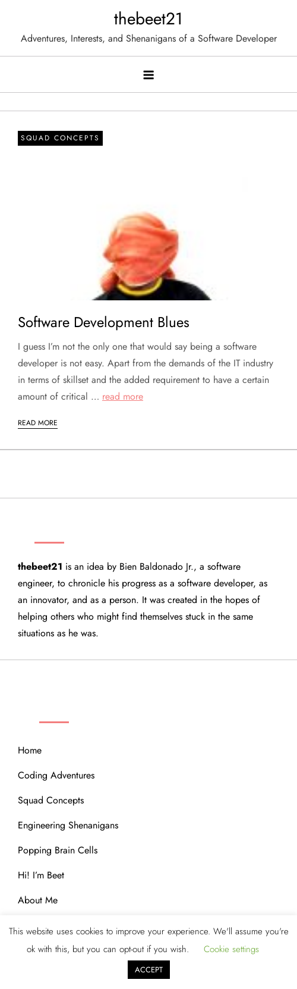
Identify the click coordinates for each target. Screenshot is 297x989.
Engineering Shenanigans (68, 825)
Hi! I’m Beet (41, 875)
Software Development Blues (103, 322)
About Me (38, 900)
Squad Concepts (60, 138)
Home (30, 750)
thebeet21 (148, 19)
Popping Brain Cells (57, 850)
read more (122, 396)
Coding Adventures (56, 775)
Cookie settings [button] (231, 949)
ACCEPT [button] (149, 969)
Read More (38, 422)
